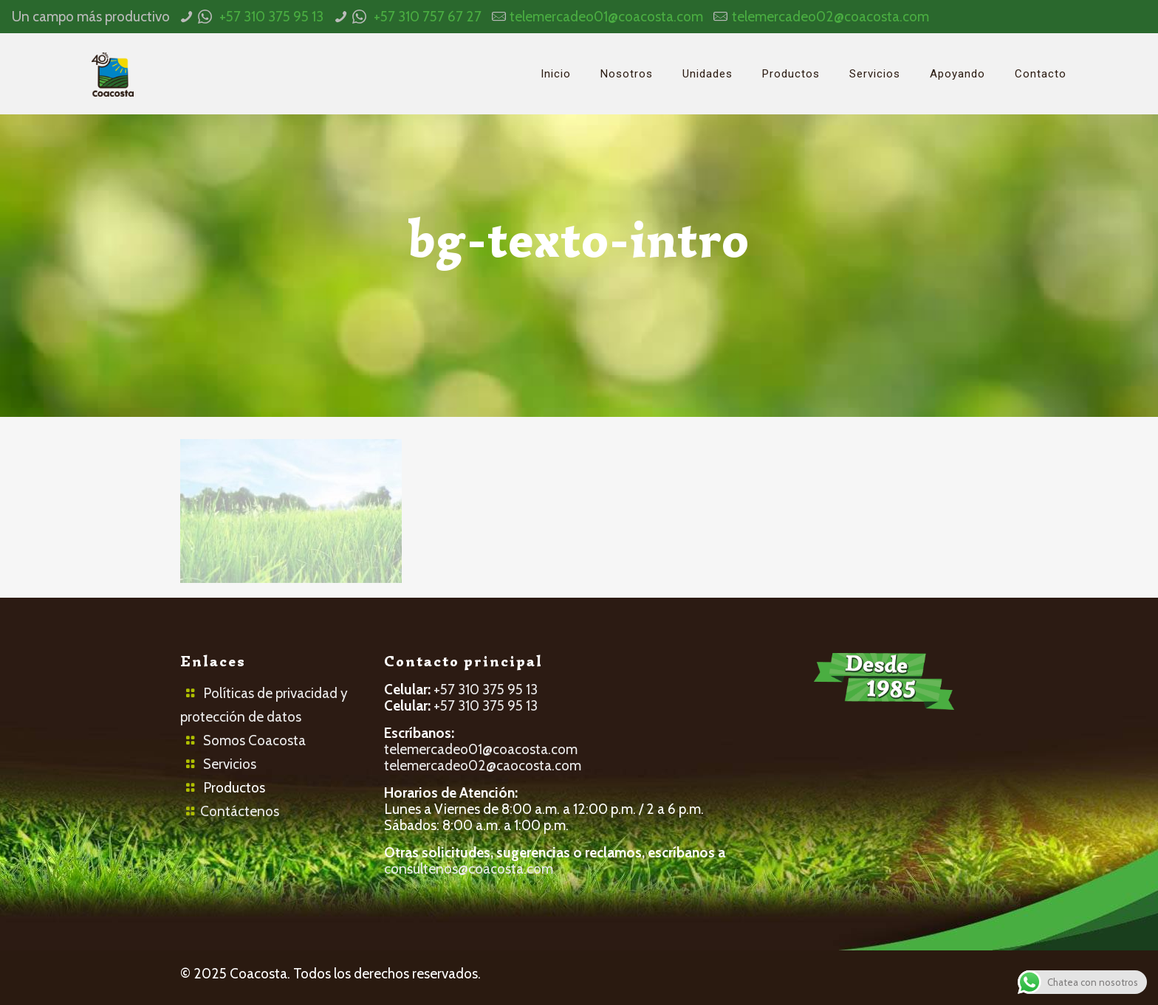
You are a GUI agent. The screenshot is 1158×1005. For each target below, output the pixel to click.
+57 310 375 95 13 (271, 16)
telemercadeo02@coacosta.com (830, 16)
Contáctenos (239, 811)
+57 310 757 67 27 (428, 16)
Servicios (229, 764)
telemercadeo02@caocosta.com (482, 765)
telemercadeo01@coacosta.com (606, 16)
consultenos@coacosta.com (468, 868)
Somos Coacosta (254, 740)
